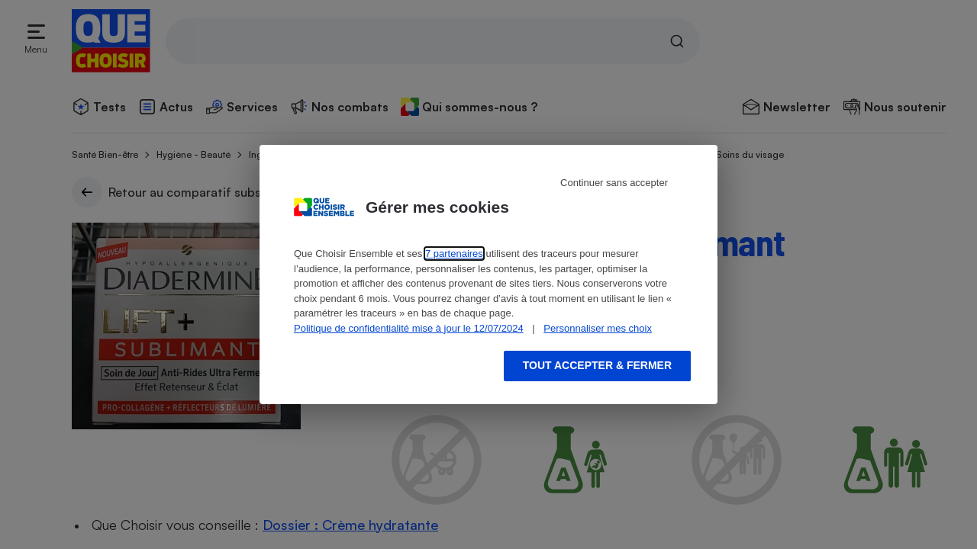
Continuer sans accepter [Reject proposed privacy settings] (614, 182)
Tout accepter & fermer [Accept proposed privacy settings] (597, 365)
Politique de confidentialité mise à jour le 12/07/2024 (409, 328)
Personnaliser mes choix (597, 328)
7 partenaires (454, 253)
